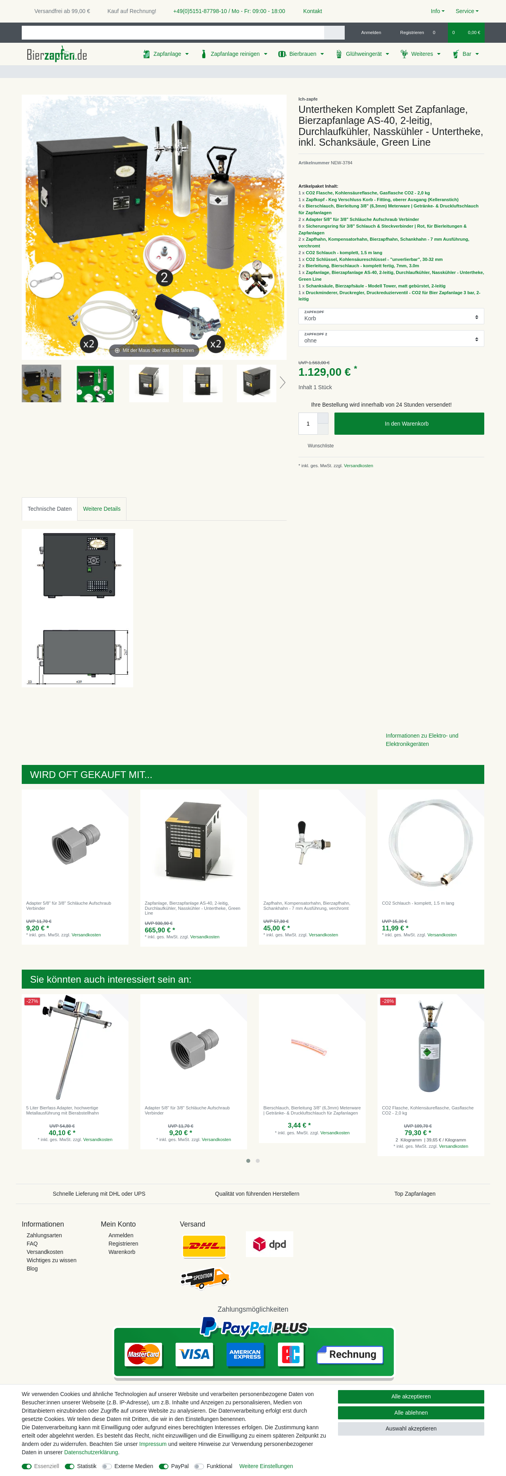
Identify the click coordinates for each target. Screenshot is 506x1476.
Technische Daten (50, 509)
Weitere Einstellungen (266, 1466)
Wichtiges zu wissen (51, 1260)
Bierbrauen (303, 54)
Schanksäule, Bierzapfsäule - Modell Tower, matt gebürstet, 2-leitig (376, 285)
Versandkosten (358, 465)
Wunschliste (318, 446)
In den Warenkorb (431, 424)
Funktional (219, 1466)
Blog (32, 1268)
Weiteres (422, 54)
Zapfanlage (168, 54)
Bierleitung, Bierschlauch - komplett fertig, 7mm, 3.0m (362, 265)
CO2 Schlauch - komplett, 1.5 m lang (344, 252)
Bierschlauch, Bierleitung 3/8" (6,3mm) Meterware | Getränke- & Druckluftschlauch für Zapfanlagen (312, 1110)
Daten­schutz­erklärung (91, 1452)
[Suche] (334, 33)
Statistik (86, 1466)
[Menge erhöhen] (323, 418)
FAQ (32, 1243)
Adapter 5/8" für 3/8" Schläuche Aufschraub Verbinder (362, 219)
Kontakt (309, 11)
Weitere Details (102, 509)
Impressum (152, 1444)
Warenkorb (121, 1252)
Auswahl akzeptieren (410, 1428)
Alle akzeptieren (411, 1396)
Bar (468, 54)
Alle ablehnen (411, 1412)
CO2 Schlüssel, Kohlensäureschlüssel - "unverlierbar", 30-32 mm (374, 259)
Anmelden (120, 1235)
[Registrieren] (408, 32)
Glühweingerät (364, 54)
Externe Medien (134, 1466)
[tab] (49, 509)
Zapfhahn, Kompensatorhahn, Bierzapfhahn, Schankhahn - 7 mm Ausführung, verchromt (306, 905)
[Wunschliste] (438, 32)
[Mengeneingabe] (307, 424)
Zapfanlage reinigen (236, 54)
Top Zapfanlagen (415, 1194)
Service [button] (465, 11)
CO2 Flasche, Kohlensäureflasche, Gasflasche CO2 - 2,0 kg (368, 192)
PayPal (180, 1466)
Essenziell (46, 1466)
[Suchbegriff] (173, 33)
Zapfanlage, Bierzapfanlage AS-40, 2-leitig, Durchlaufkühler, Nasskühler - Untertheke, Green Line (192, 908)
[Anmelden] (368, 32)
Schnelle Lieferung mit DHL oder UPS (99, 1194)
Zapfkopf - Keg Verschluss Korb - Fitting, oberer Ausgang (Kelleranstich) (382, 199)
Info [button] (435, 11)
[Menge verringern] (323, 429)
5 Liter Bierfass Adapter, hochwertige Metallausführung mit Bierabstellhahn (62, 1110)
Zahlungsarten (44, 1235)
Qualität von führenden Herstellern (257, 1194)
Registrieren (123, 1243)
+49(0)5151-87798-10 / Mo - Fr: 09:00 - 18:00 (226, 11)
